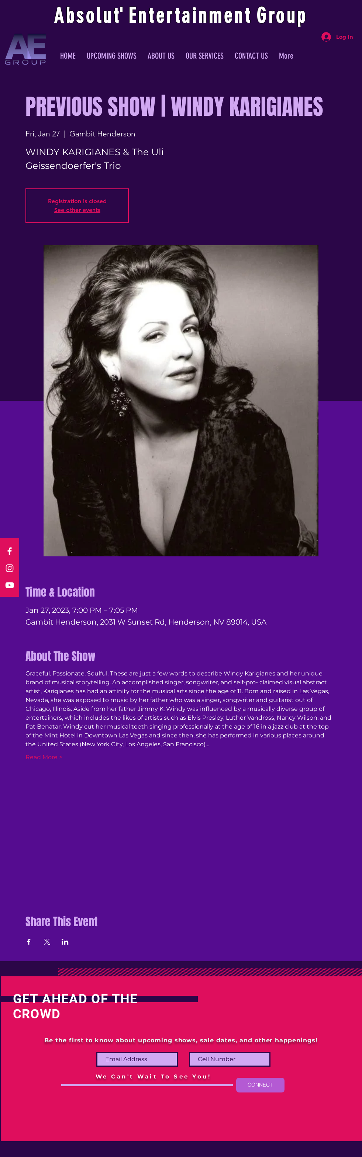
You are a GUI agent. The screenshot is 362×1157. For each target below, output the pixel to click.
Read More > (43, 757)
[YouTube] (9, 585)
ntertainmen (191, 16)
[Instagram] (9, 568)
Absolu (83, 16)
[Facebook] (9, 551)
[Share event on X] (47, 942)
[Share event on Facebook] (28, 942)
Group (281, 16)
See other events (77, 209)
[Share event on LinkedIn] (65, 942)
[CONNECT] (260, 1085)
